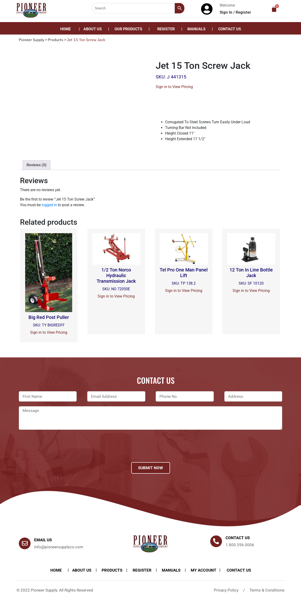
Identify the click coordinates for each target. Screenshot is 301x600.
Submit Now (150, 467)
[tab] (37, 165)
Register (243, 12)
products (112, 570)
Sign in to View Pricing (174, 87)
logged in (49, 205)
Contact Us (229, 29)
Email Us (43, 540)
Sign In (226, 12)
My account (203, 570)
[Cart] (274, 9)
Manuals (196, 29)
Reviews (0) (37, 165)
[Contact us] (216, 541)
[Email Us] (25, 543)
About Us (92, 29)
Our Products (128, 29)
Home (65, 29)
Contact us (238, 537)
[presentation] (54, 452)
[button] (129, 29)
